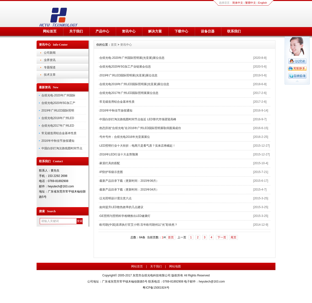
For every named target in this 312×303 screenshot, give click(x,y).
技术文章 (50, 74)
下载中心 (181, 31)
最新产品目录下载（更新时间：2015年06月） (129, 180)
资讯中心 (129, 31)
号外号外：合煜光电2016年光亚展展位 (124, 137)
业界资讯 (50, 60)
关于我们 (76, 31)
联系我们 (234, 31)
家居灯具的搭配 (109, 163)
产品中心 (102, 31)
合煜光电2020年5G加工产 (58, 103)
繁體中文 (250, 2)
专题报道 (50, 67)
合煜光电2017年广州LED (57, 125)
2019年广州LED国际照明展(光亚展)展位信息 (128, 75)
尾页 (233, 237)
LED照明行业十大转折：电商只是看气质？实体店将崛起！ (137, 145)
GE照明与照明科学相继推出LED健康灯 (124, 216)
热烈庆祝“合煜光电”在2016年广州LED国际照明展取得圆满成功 (140, 128)
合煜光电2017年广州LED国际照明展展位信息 (128, 93)
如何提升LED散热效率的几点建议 (121, 207)
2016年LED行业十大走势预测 (118, 154)
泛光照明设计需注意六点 (115, 198)
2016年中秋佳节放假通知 (57, 140)
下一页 (221, 237)
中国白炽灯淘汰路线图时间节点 (61, 148)
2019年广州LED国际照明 (57, 110)
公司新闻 (50, 52)
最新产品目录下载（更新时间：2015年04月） (129, 189)
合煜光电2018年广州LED (57, 118)
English (262, 2)
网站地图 (175, 266)
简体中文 (237, 2)
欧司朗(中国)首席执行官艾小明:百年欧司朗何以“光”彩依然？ (138, 224)
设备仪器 (207, 31)
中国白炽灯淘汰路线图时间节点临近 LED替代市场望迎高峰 (137, 119)
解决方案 (155, 31)
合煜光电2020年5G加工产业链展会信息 (125, 66)
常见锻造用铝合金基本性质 (59, 133)
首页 (114, 44)
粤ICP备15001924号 (156, 287)
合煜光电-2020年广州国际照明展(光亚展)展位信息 (132, 58)
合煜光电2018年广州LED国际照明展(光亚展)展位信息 (134, 84)
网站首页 (50, 31)
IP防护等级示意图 (111, 172)
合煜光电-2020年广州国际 (58, 95)
